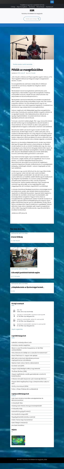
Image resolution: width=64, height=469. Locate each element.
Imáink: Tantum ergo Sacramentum (22, 419)
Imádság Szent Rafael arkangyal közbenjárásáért (27, 405)
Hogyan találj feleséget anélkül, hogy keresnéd (26, 368)
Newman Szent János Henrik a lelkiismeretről (25, 363)
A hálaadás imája (17, 408)
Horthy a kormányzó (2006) (20, 386)
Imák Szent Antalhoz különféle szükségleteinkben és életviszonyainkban (27, 399)
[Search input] (31, 19)
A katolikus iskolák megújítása (21, 345)
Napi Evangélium (22, 6)
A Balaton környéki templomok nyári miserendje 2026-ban (29, 379)
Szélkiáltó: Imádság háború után (22, 342)
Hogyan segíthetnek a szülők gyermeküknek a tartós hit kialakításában (29, 375)
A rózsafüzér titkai (17, 403)
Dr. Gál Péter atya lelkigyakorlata (25, 316)
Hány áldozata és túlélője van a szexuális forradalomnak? (29, 352)
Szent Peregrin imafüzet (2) (19, 422)
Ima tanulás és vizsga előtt (20, 414)
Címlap (13, 6)
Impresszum (49, 6)
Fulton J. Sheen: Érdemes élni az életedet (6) (25, 389)
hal (14, 291)
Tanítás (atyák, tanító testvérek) (22, 64)
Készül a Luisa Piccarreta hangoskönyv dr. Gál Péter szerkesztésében (27, 349)
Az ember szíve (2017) (18, 365)
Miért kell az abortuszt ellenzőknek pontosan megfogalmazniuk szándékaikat (25, 359)
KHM (32, 10)
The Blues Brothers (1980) (19, 371)
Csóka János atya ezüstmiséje (25, 311)
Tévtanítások (40, 6)
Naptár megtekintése (17, 329)
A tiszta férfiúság (17, 237)
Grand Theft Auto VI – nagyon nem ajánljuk (24, 355)
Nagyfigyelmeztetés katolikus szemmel (23, 417)
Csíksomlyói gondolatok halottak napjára (25, 273)
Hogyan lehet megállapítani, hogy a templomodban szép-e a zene (30, 382)
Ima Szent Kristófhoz (18, 425)
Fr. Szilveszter (16, 276)
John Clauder (31, 73)
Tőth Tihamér (16, 240)
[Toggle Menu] (52, 1)
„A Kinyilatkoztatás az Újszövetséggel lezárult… (27, 287)
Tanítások (32, 6)
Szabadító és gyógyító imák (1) (21, 411)
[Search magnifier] (38, 19)
